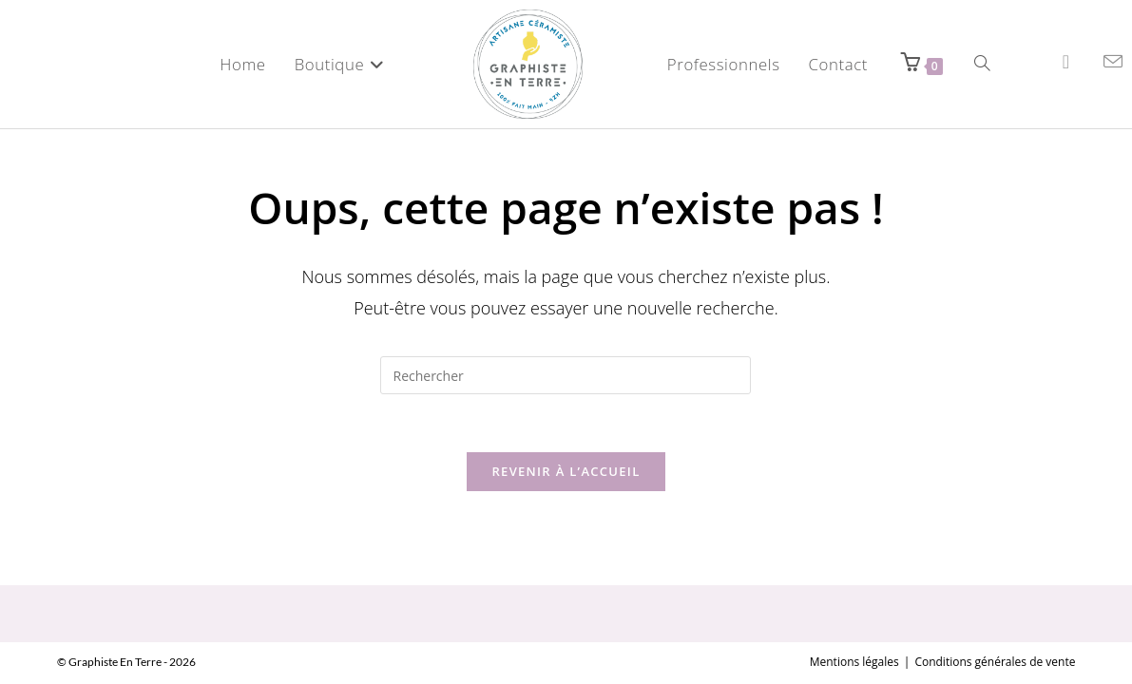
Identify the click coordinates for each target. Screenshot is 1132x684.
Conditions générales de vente (994, 616)
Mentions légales (854, 616)
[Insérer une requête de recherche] (565, 375)
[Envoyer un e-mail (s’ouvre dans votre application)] (1113, 61)
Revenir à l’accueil (565, 471)
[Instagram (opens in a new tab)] (1066, 61)
